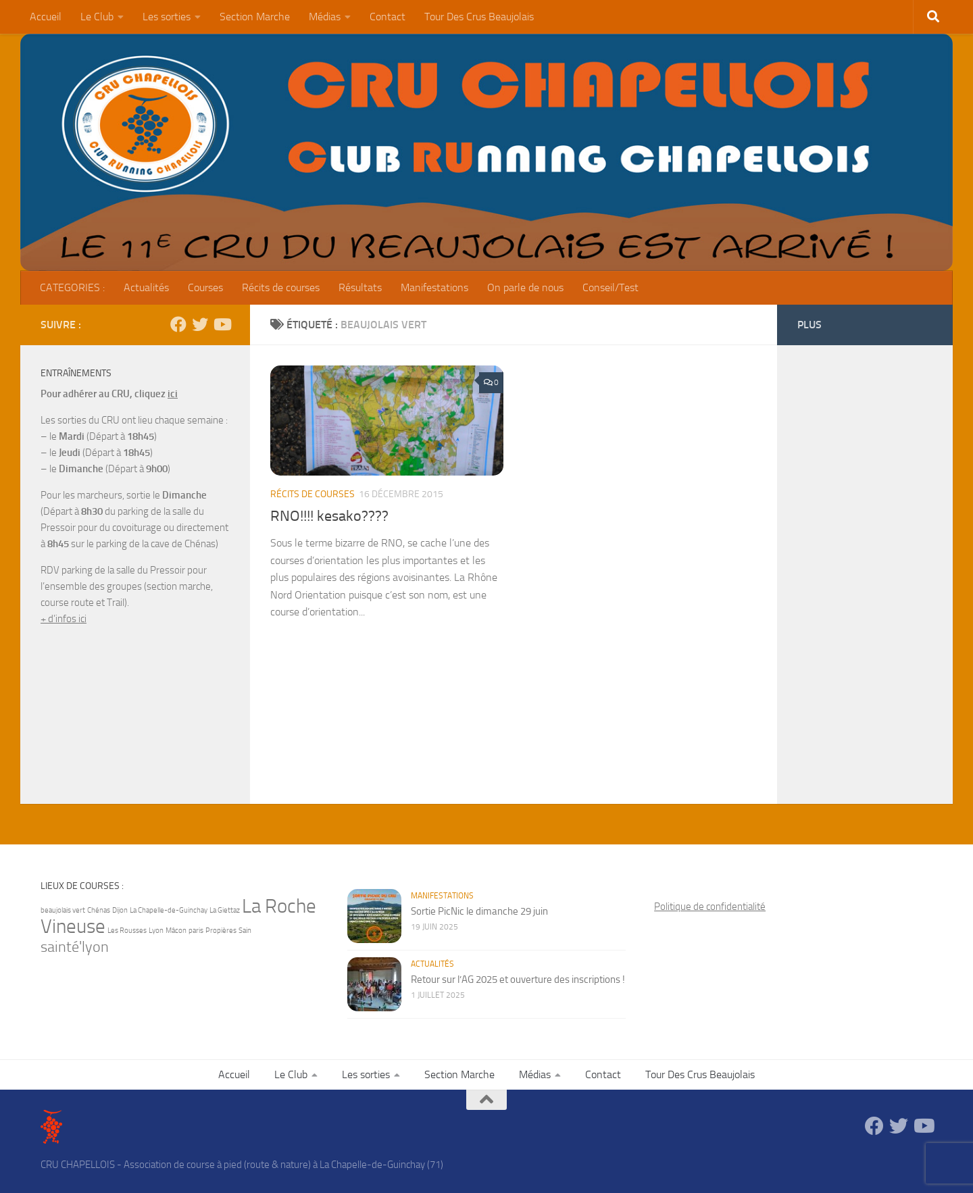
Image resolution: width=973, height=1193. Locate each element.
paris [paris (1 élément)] (196, 930)
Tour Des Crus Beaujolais (479, 16)
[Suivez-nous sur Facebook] (178, 324)
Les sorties (167, 16)
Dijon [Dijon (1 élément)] (120, 910)
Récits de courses (281, 287)
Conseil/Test (610, 287)
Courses (205, 287)
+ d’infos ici (63, 619)
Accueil (45, 16)
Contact (387, 16)
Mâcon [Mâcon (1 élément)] (176, 930)
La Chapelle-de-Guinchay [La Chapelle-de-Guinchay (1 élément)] (168, 910)
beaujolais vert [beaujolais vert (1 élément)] (63, 910)
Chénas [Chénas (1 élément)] (98, 910)
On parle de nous (525, 287)
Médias (325, 16)
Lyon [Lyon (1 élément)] (156, 930)
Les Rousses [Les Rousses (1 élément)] (127, 930)
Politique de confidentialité (710, 906)
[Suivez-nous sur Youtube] (222, 324)
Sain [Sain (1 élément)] (245, 930)
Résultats (360, 287)
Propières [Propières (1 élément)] (220, 930)
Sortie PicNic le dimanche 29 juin (479, 911)
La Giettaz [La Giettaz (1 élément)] (224, 910)
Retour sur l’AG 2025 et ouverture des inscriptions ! (518, 979)
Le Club (97, 16)
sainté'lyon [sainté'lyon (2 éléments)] (75, 947)
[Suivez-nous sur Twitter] (200, 324)
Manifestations (434, 287)
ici (173, 394)
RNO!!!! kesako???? (329, 516)
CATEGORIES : (72, 287)
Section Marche (255, 16)
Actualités (146, 287)
